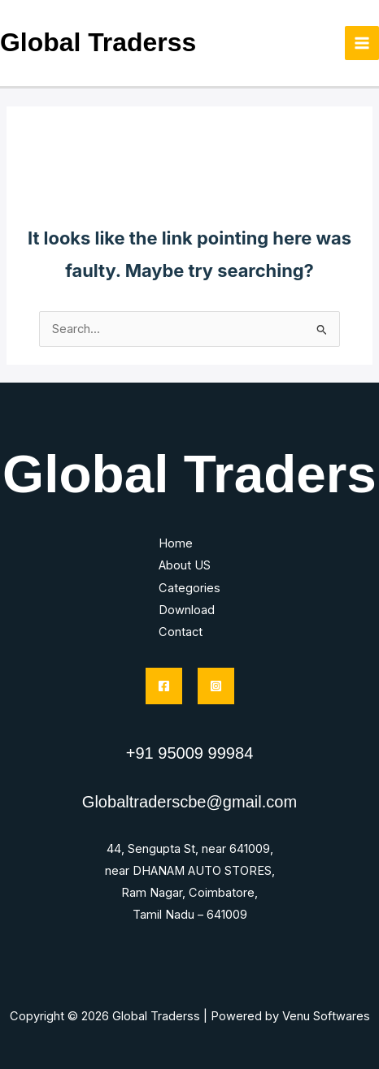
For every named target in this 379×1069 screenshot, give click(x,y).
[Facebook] (164, 686)
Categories (189, 588)
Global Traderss (98, 42)
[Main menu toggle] (362, 43)
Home (176, 543)
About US (185, 565)
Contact (181, 632)
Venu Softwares (326, 1016)
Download (187, 610)
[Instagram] (216, 686)
